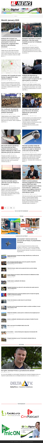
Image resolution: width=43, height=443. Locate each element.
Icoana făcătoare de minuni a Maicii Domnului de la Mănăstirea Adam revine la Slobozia (23, 275)
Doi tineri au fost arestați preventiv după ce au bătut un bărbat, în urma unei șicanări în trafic (23, 307)
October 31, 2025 (11, 282)
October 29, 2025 (11, 301)
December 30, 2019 (6, 372)
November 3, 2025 (21, 244)
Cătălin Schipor (13, 48)
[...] (23, 251)
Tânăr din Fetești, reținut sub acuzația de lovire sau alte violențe (22, 268)
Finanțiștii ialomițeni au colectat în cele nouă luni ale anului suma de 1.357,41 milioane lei (23, 288)
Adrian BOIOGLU (34, 194)
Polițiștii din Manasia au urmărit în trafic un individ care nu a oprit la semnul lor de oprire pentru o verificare (32, 78)
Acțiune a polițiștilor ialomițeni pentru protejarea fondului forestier (22, 319)
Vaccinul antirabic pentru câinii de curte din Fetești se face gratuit (10, 182)
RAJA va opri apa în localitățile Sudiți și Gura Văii (18, 325)
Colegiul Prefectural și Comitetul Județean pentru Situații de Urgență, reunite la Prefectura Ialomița (23, 294)
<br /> (21, 395)
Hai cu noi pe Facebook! (21, 211)
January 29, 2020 (5, 154)
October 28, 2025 (11, 339)
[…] (4, 56)
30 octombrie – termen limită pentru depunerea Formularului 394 (22, 331)
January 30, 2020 (26, 82)
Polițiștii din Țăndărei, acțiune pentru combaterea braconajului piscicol (23, 312)
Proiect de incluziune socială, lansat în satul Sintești (19, 300)
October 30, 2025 (11, 296)
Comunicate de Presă (21, 236)
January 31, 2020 (5, 48)
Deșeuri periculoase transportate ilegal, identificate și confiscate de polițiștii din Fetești (23, 256)
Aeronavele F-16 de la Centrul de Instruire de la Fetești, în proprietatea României (29, 240)
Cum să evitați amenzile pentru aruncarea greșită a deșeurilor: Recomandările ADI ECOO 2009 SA (21, 262)
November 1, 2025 (11, 269)
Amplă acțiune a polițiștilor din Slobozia (16, 281)
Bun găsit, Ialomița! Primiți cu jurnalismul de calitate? (18, 370)
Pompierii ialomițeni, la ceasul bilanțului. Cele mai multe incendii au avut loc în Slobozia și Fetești (31, 41)
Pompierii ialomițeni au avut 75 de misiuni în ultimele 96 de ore (21, 338)
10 (10, 207)
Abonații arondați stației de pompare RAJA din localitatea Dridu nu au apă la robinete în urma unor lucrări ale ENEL (31, 148)
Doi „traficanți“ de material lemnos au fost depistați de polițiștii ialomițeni (9, 110)
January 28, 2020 (26, 194)
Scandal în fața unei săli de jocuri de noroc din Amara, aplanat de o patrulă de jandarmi (30, 111)
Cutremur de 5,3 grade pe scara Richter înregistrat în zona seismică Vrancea (11, 77)
